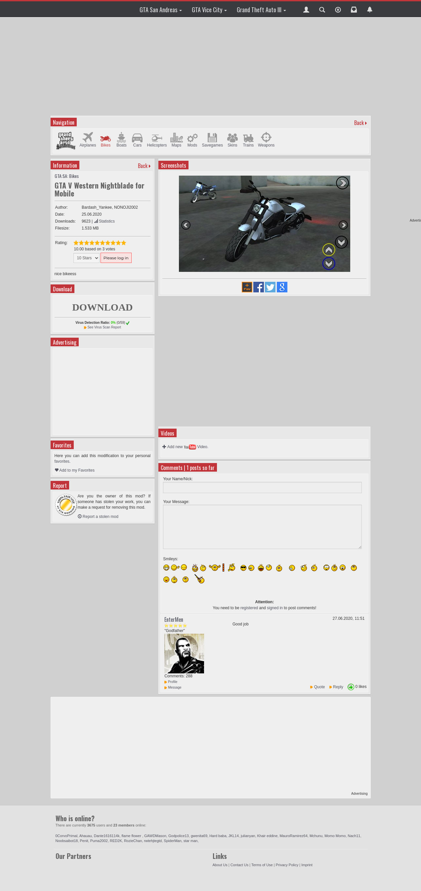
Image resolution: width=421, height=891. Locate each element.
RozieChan (133, 841)
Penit (84, 841)
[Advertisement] (211, 66)
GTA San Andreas (161, 9)
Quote (319, 687)
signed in (275, 608)
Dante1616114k (107, 836)
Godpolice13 (178, 836)
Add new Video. (185, 447)
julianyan (248, 836)
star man (191, 841)
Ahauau (85, 836)
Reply (338, 687)
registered (249, 608)
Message (172, 687)
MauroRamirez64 (293, 836)
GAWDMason (155, 836)
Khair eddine (267, 836)
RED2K (116, 841)
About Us (220, 865)
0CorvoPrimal (67, 836)
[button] (306, 9)
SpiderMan (172, 841)
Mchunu (316, 836)
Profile (170, 682)
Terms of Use (262, 865)
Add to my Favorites (75, 470)
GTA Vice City (209, 9)
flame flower (132, 836)
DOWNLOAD (102, 307)
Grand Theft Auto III (261, 9)
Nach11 (354, 836)
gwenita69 (199, 836)
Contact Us (239, 865)
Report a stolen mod (98, 516)
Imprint (307, 865)
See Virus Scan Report (104, 327)
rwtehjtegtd (153, 841)
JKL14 (234, 836)
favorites (62, 461)
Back (359, 123)
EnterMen (173, 619)
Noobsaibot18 (67, 841)
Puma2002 (99, 841)
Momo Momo (335, 836)
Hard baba (217, 836)
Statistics (104, 221)
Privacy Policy (287, 865)
